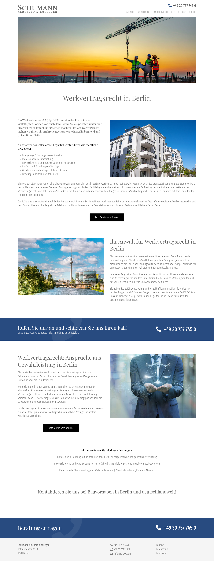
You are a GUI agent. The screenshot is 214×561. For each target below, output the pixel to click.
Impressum (161, 553)
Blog (184, 12)
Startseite (130, 12)
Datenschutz (162, 549)
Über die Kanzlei (161, 12)
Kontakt (192, 12)
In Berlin (175, 12)
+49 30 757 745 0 (184, 6)
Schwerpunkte (144, 12)
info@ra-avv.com (122, 553)
